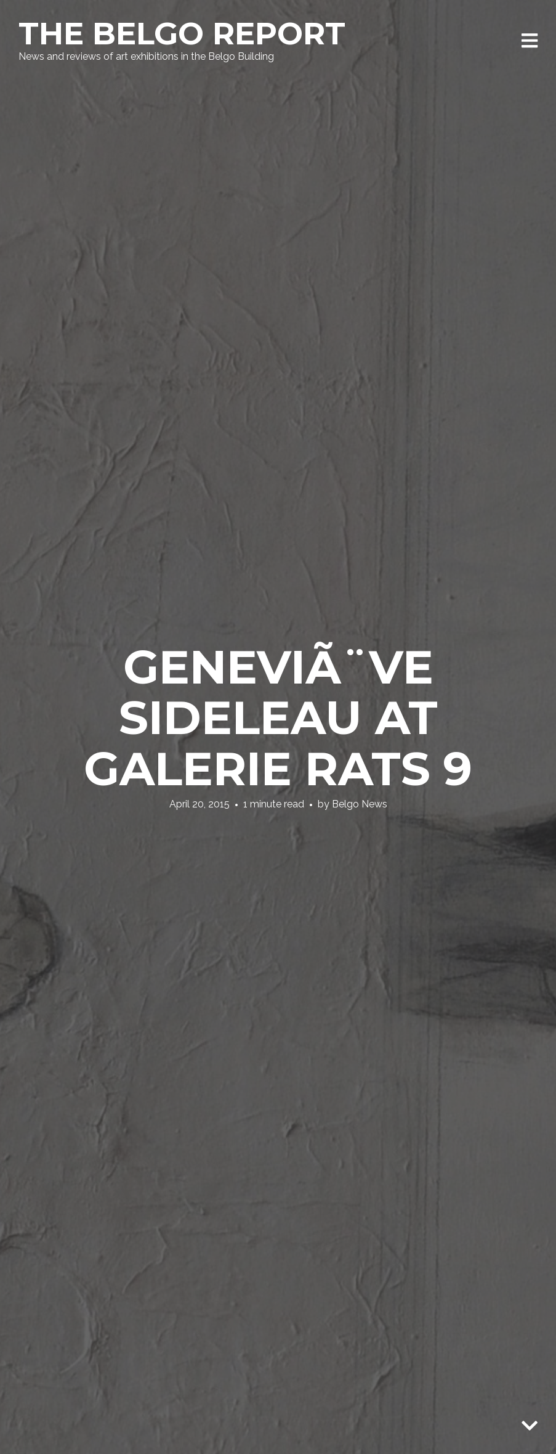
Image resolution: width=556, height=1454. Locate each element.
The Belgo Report (181, 33)
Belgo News (359, 804)
